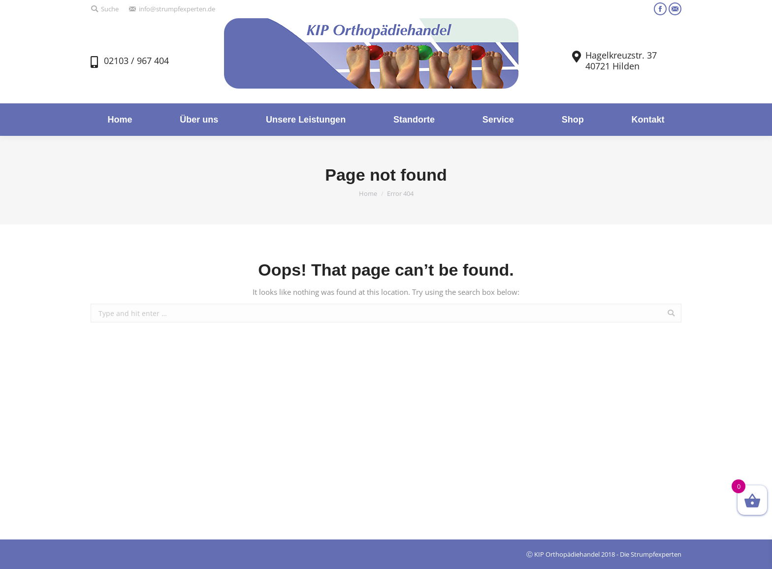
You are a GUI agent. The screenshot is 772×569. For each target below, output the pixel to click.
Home (368, 193)
